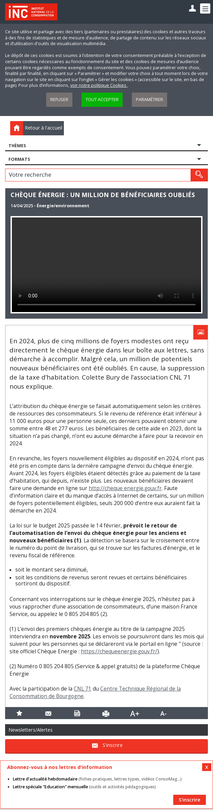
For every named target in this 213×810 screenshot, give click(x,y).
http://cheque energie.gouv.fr (125, 488)
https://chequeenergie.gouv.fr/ (119, 651)
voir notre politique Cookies (98, 85)
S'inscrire (113, 745)
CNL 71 (82, 688)
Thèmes (17, 146)
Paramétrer (149, 99)
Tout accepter (102, 99)
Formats (19, 159)
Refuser (59, 99)
